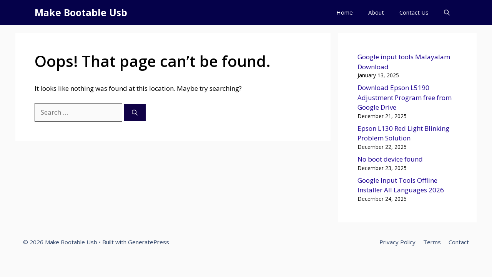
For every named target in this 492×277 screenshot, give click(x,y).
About (376, 12)
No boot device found (390, 159)
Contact (459, 242)
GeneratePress (148, 242)
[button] (446, 12)
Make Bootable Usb (81, 12)
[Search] (135, 112)
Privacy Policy (397, 242)
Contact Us (414, 12)
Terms (432, 242)
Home (344, 12)
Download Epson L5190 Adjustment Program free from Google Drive (404, 97)
